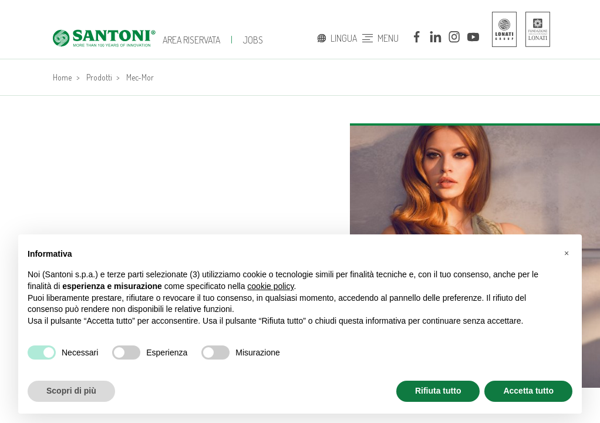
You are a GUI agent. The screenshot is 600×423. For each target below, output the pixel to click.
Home (62, 77)
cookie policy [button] (270, 286)
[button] (566, 253)
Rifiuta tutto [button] (438, 390)
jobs (253, 40)
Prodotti (99, 77)
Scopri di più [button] (71, 390)
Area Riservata (191, 40)
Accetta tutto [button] (528, 390)
